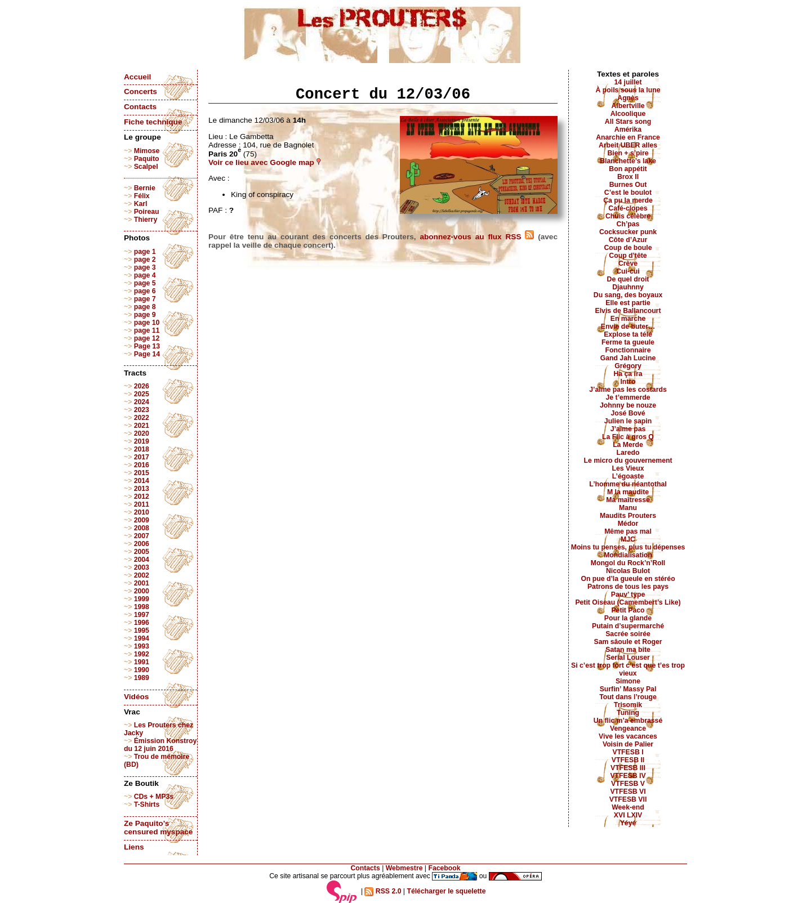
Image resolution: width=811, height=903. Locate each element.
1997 (141, 615)
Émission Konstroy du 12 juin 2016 (160, 745)
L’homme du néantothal (627, 484)
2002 (141, 575)
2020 (141, 433)
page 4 (145, 275)
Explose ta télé (628, 334)
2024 (141, 402)
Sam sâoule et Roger (628, 642)
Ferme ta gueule (627, 342)
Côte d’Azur (628, 240)
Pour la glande (628, 618)
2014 (141, 481)
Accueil (137, 77)
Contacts (140, 106)
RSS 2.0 (382, 891)
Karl (141, 204)
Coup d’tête (628, 256)
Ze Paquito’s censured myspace (158, 827)
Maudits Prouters (628, 516)
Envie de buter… (628, 326)
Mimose (147, 151)
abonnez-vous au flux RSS (477, 237)
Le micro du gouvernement (627, 460)
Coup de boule (628, 248)
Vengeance (628, 728)
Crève (628, 263)
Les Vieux (628, 468)
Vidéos (136, 696)
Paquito (146, 159)
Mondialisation (628, 555)
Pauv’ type (628, 594)
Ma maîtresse (628, 500)
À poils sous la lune (628, 90)
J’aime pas (628, 429)
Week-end (628, 807)
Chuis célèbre (627, 216)
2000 (141, 591)
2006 (141, 544)
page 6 (145, 291)
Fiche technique (153, 122)
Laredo (628, 453)
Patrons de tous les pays (628, 587)
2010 (141, 512)
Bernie (144, 188)
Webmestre (404, 868)
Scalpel (146, 167)
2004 (141, 560)
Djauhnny (628, 287)
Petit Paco (627, 610)
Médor (628, 524)
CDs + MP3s (153, 797)
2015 (141, 473)
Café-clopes (627, 208)
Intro (627, 382)
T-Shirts (147, 804)
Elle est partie (627, 303)
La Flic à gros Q (628, 437)
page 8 (145, 307)
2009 (141, 520)
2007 (141, 536)
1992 (141, 654)
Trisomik (628, 705)
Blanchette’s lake (628, 161)
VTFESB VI (627, 791)
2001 (141, 583)
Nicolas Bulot (628, 571)
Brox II (628, 177)
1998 (141, 607)
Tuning (628, 713)
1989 (141, 678)
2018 (141, 449)
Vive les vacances (628, 736)
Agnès (627, 98)
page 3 (145, 267)
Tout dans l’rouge (628, 697)
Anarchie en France (628, 137)
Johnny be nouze (628, 405)
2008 (141, 528)
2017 (141, 457)
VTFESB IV (627, 776)
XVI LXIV (628, 815)
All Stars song (628, 122)
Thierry (145, 219)
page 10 (147, 323)
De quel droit (628, 279)
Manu (628, 508)
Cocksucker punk (628, 232)
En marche (628, 319)
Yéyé (628, 823)
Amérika (627, 129)
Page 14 (147, 354)
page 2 (145, 259)
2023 (141, 410)
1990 (141, 670)
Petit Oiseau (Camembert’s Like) (627, 602)
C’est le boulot (628, 192)
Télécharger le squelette (446, 891)
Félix (142, 196)
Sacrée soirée (627, 634)
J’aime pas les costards (627, 390)
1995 (141, 630)
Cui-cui (627, 271)
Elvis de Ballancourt (628, 311)
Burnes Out (628, 185)
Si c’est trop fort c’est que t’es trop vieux (628, 669)
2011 (141, 504)
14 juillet (628, 82)
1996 (141, 623)
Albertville (627, 106)
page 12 (147, 338)
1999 (141, 599)
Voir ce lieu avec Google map (264, 162)
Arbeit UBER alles (628, 145)
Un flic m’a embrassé (628, 721)
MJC (628, 539)
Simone (628, 681)
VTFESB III (628, 768)
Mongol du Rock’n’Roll (628, 563)
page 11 (147, 330)
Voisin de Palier (628, 744)
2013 (141, 489)
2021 (141, 426)
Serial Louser (628, 657)
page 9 (145, 315)
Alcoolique (628, 114)
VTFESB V (628, 784)
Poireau (146, 212)
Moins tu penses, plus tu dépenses (628, 547)
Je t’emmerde (628, 397)
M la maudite (628, 492)
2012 (141, 496)
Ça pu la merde (628, 200)
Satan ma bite (627, 650)
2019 (141, 441)
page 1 (145, 252)
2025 (141, 394)
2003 (141, 567)
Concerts (140, 91)
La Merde (628, 445)
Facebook (444, 868)
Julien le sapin (628, 421)
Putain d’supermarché (628, 626)
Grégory (627, 366)
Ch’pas (628, 224)
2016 (141, 465)
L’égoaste (628, 476)
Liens (134, 847)
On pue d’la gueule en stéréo (628, 579)
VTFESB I (627, 752)
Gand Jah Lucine (628, 358)
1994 (141, 638)
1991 (141, 662)
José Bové (628, 413)
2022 (141, 418)
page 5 (145, 283)
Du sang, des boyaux (628, 295)
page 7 (145, 299)
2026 (141, 386)
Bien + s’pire (627, 153)
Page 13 (147, 346)
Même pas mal (628, 531)
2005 (141, 552)
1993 (141, 646)
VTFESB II (628, 760)
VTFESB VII (628, 799)
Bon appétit (628, 169)
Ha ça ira (627, 374)
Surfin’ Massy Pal (628, 689)
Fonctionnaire (628, 350)
